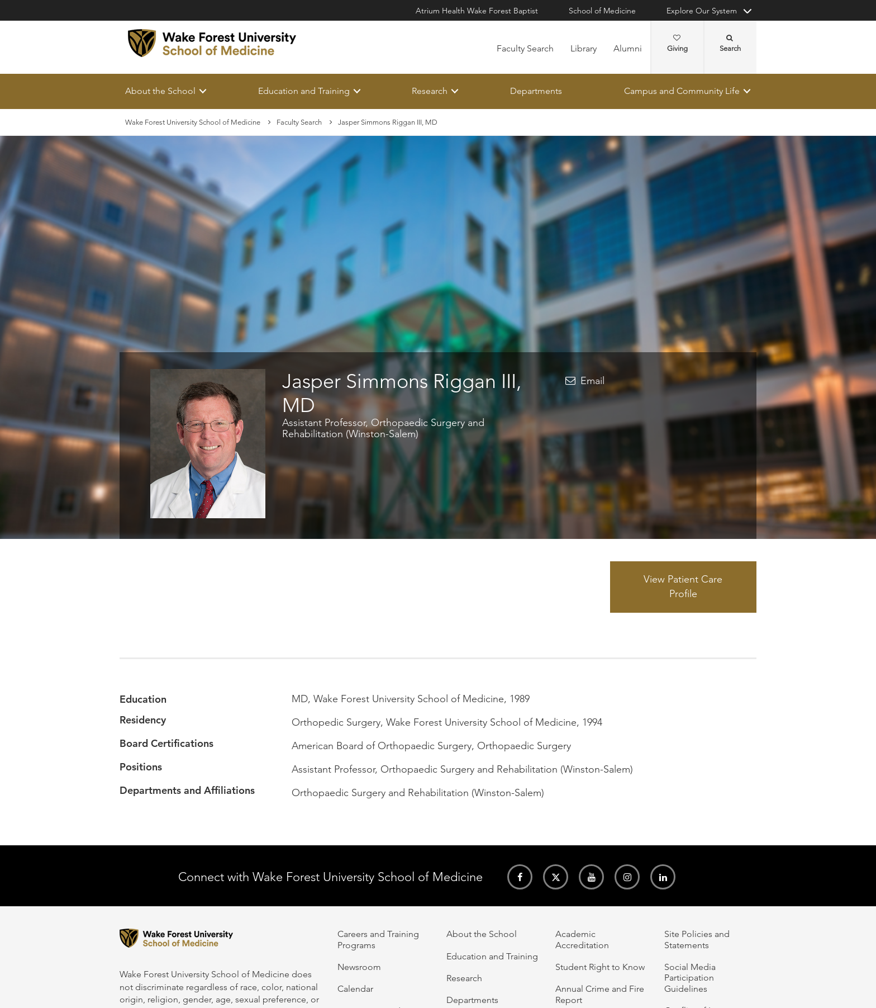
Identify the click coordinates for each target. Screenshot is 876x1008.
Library (583, 48)
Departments (536, 91)
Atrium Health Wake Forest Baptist (477, 11)
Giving (677, 44)
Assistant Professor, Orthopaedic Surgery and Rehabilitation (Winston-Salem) (383, 429)
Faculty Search (525, 48)
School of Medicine (602, 11)
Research (429, 91)
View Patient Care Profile (683, 587)
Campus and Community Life (682, 91)
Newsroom (359, 967)
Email (592, 381)
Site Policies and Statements (697, 939)
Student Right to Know (600, 967)
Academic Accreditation (582, 939)
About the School (160, 91)
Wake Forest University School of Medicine (192, 122)
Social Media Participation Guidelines (690, 978)
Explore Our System (701, 11)
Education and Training (304, 91)
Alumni (627, 48)
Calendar (355, 988)
